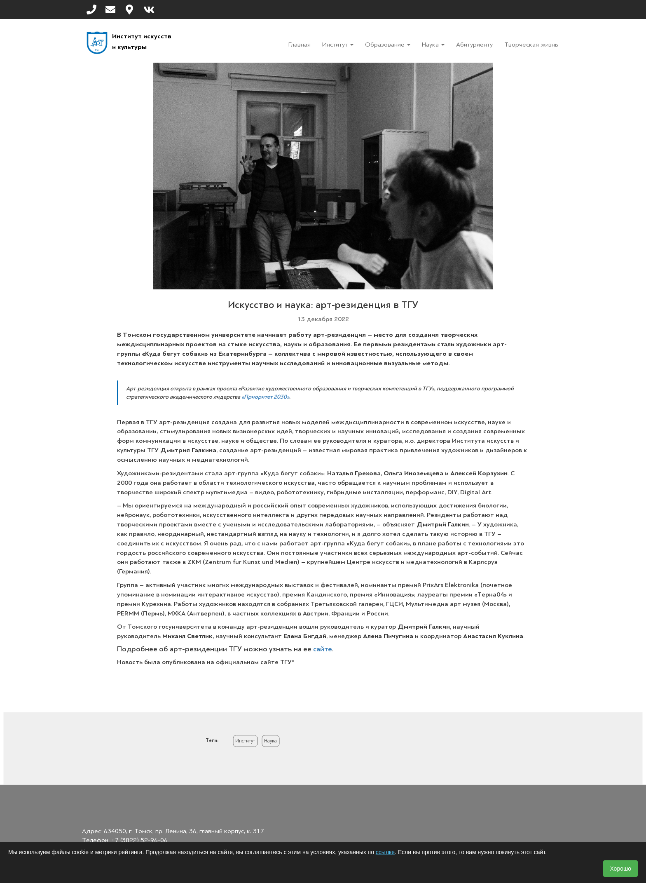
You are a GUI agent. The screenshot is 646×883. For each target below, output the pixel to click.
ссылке (385, 852)
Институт (337, 44)
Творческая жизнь (531, 44)
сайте (322, 649)
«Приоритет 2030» (265, 397)
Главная (299, 44)
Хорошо (620, 868)
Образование (387, 44)
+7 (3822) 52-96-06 (139, 840)
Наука (433, 44)
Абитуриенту (474, 44)
